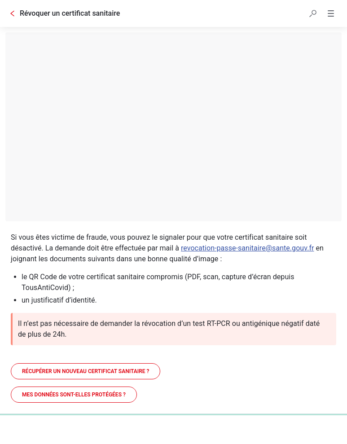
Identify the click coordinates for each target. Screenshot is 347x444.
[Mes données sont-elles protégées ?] (74, 395)
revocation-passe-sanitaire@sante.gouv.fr (247, 248)
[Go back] (12, 13)
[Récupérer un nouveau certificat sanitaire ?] (85, 371)
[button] (312, 13)
